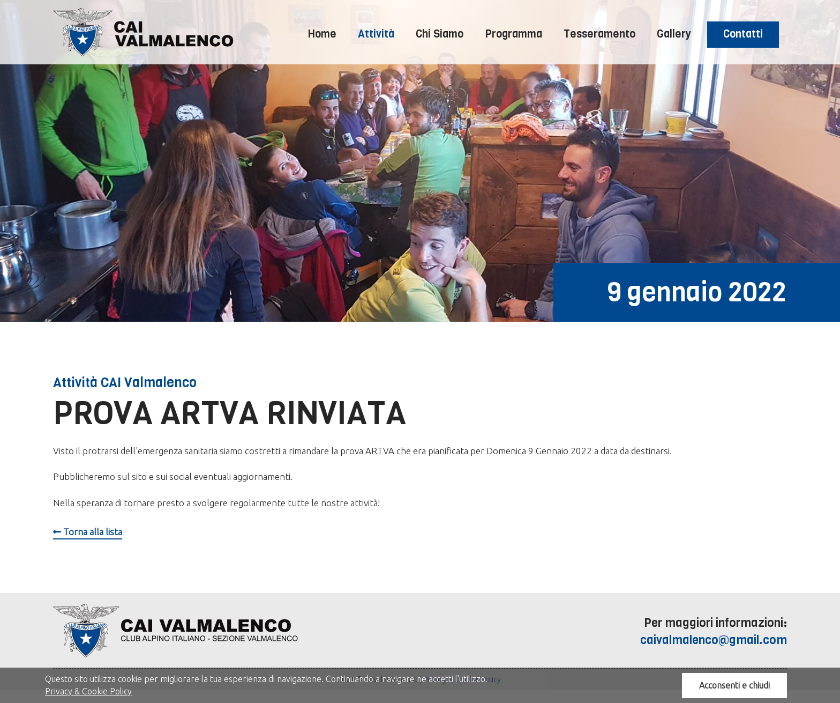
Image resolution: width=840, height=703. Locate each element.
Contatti (743, 34)
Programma (513, 34)
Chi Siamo (439, 34)
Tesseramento (599, 34)
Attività (376, 34)
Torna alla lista (87, 532)
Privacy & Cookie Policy (88, 691)
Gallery (674, 34)
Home (322, 34)
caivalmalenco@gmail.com (713, 640)
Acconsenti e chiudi (734, 685)
